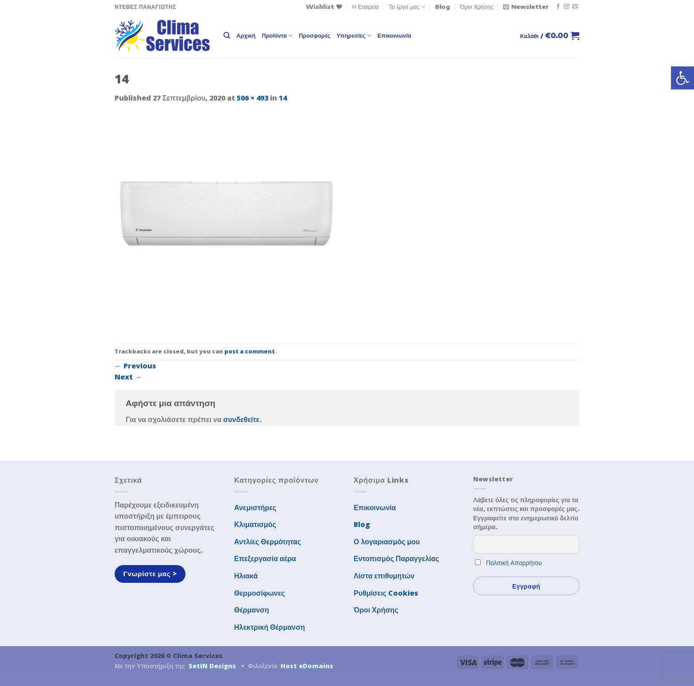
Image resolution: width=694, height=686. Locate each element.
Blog (442, 6)
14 (283, 98)
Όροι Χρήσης (477, 6)
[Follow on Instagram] (566, 7)
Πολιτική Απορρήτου (514, 562)
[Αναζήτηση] (227, 35)
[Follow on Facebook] (558, 7)
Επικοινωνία (394, 35)
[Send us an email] (575, 7)
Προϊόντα (277, 35)
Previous (135, 366)
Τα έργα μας (407, 7)
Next (128, 377)
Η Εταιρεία (365, 6)
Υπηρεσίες (353, 35)
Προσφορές (314, 35)
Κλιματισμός (255, 524)
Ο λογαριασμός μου (387, 541)
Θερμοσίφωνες (259, 593)
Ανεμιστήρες (255, 507)
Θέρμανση (251, 610)
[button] (682, 77)
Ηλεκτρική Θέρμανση (269, 627)
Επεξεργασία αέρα (265, 558)
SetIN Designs (212, 666)
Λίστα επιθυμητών (384, 576)
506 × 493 (252, 98)
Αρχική (245, 35)
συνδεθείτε (241, 419)
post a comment (249, 351)
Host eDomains (307, 666)
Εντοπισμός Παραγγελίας (396, 558)
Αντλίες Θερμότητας (267, 541)
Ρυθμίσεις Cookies (386, 593)
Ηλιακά (246, 576)
